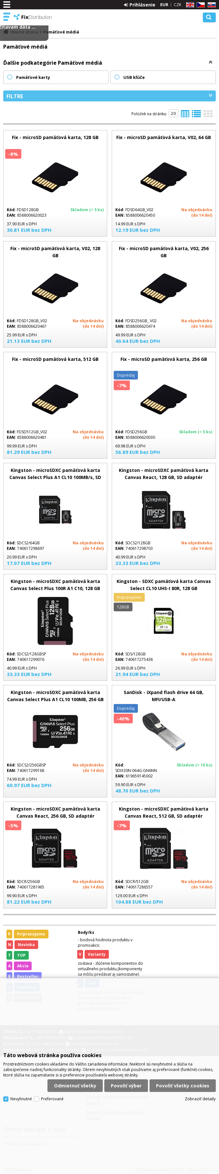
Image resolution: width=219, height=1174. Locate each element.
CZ (199, 5)
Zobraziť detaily (200, 1099)
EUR (164, 4)
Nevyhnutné (21, 1099)
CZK (178, 4)
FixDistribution (33, 17)
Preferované (52, 1099)
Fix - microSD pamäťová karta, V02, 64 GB (163, 137)
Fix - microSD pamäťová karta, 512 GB (55, 359)
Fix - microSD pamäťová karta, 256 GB (163, 359)
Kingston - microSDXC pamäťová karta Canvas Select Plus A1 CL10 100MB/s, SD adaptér (55, 477)
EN (189, 5)
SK (210, 5)
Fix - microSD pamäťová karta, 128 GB (55, 137)
